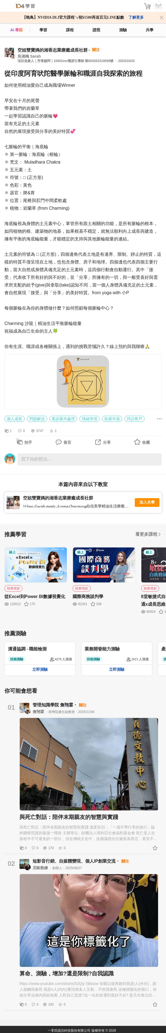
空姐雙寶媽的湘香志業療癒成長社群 (53, 50)
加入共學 (147, 502)
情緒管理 (89, 419)
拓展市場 (112, 419)
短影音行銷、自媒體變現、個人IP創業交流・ (77, 861)
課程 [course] (70, 30)
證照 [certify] (96, 30)
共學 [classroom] (149, 30)
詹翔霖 (39, 711)
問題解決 (37, 419)
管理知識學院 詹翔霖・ (56, 705)
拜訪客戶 (134, 419)
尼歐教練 (41, 868)
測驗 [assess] (123, 30)
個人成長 (14, 419)
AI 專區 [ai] (16, 30)
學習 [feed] (43, 30)
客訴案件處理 (63, 419)
